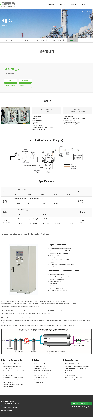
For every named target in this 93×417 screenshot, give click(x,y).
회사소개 (51, 4)
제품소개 (62, 4)
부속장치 (83, 40)
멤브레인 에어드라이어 (59, 40)
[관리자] (3, 405)
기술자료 (74, 4)
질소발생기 (73, 40)
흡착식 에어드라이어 (42, 40)
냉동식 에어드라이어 (26, 40)
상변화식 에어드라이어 (10, 40)
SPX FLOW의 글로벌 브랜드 (79, 403)
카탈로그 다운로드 (10, 85)
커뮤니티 (85, 4)
